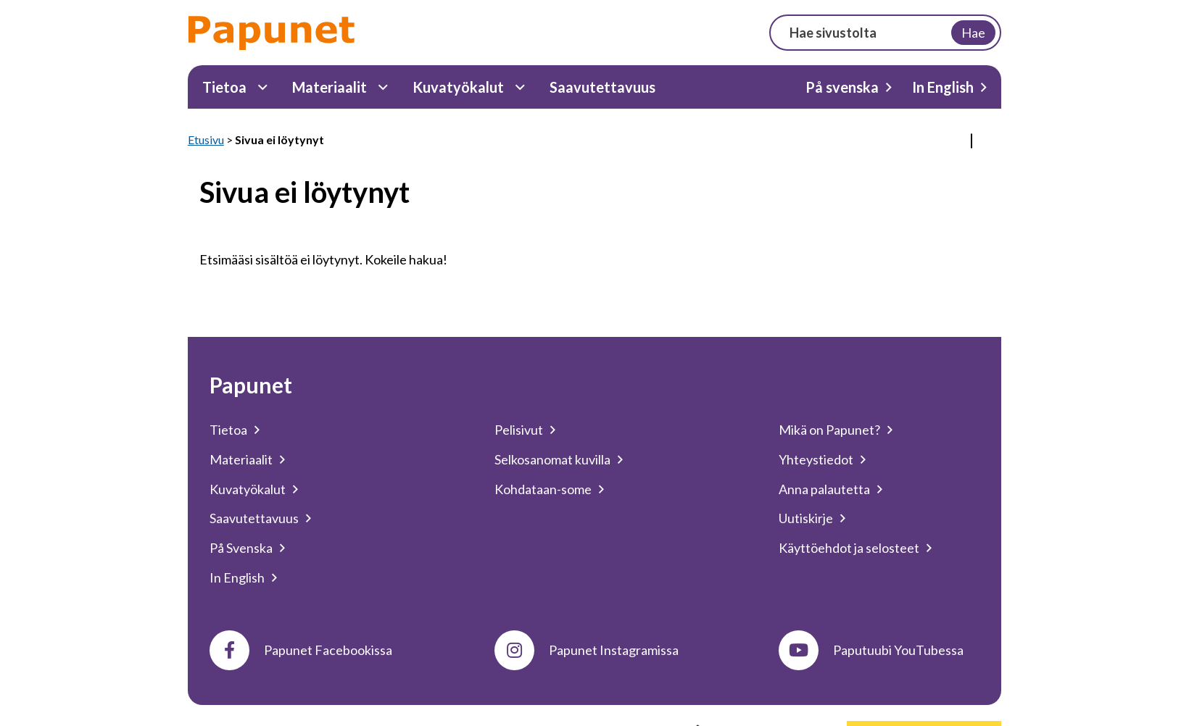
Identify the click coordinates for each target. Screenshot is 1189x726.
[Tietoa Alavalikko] (263, 87)
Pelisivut (518, 430)
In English (943, 87)
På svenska (842, 87)
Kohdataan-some (543, 489)
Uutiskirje (806, 518)
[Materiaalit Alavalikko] (383, 87)
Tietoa (224, 87)
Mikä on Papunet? (829, 430)
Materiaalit (329, 87)
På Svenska (241, 548)
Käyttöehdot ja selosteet (849, 548)
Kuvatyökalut (458, 87)
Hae (973, 33)
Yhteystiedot (816, 459)
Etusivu (206, 139)
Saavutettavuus (602, 87)
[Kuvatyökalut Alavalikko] (520, 87)
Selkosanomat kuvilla (552, 459)
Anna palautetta (824, 489)
